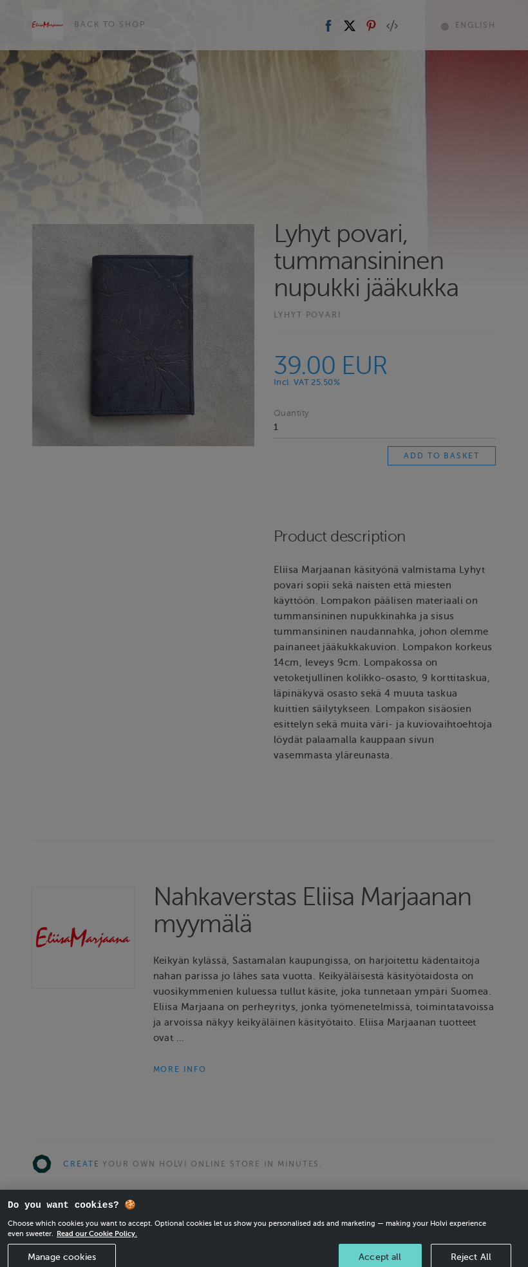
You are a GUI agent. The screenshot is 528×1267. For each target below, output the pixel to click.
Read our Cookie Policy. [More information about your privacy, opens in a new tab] (97, 1241)
